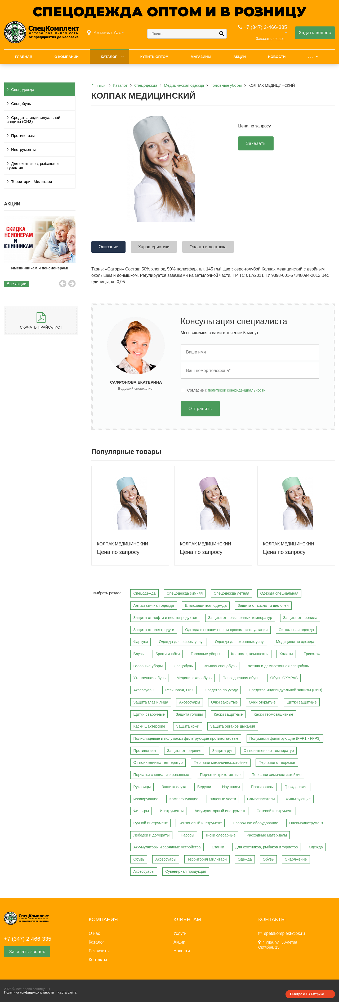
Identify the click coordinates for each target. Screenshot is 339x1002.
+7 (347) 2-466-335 (265, 27)
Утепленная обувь (149, 678)
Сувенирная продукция (185, 871)
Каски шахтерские (149, 726)
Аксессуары (143, 690)
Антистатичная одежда (153, 605)
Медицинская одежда (295, 642)
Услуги (179, 933)
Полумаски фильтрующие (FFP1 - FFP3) (285, 738)
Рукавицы (142, 787)
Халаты (286, 654)
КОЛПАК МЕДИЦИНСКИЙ (122, 544)
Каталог (109, 57)
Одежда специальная (279, 593)
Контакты (98, 960)
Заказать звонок (270, 38)
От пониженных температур (157, 762)
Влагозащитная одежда (206, 605)
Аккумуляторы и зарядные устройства (166, 847)
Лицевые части (222, 799)
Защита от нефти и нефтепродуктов (165, 617)
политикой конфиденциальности (237, 390)
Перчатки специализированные (161, 775)
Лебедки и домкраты (151, 835)
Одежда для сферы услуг (181, 642)
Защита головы (189, 714)
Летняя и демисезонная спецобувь (278, 666)
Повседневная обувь (240, 678)
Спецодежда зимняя (185, 593)
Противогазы (23, 136)
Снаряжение (296, 859)
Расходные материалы (267, 835)
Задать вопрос (315, 32)
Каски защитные (228, 714)
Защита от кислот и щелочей (263, 605)
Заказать (256, 143)
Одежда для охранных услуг (240, 642)
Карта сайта (66, 992)
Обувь (138, 859)
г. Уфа (116, 32)
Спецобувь (21, 104)
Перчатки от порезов (276, 762)
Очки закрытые (224, 702)
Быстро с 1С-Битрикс (307, 994)
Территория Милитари (31, 182)
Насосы (187, 835)
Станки (218, 847)
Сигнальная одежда (296, 630)
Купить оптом (154, 57)
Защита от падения (184, 750)
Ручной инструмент (150, 823)
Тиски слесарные (220, 835)
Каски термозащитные (273, 714)
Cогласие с (226, 390)
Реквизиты (99, 951)
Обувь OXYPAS (284, 678)
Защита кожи (187, 726)
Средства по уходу (221, 690)
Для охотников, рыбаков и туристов (33, 166)
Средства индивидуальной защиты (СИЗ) (33, 120)
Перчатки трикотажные (220, 775)
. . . (310, 57)
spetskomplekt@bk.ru (284, 933)
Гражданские (295, 787)
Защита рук (222, 750)
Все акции (16, 284)
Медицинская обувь (194, 678)
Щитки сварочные (149, 714)
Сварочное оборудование (255, 823)
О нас (94, 933)
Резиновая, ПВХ (179, 690)
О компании (66, 57)
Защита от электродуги (153, 630)
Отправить (200, 408)
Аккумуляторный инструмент (220, 811)
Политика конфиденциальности (29, 992)
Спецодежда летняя (231, 593)
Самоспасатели (261, 799)
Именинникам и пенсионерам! (43, 268)
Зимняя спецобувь (220, 666)
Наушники (231, 787)
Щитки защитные (302, 702)
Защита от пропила (300, 617)
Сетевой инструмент (275, 811)
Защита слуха (174, 787)
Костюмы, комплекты (250, 654)
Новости (277, 57)
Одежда (316, 847)
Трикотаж (312, 654)
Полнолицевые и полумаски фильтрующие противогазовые (185, 738)
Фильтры (141, 811)
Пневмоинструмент (306, 823)
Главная (23, 57)
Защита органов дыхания (232, 726)
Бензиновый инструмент (200, 823)
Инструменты (23, 150)
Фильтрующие (298, 799)
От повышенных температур (268, 750)
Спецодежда (22, 90)
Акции (239, 57)
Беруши (204, 787)
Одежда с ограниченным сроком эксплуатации (226, 630)
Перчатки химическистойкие (276, 775)
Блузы (138, 654)
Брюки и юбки (167, 654)
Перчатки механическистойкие (221, 762)
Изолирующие (145, 799)
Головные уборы (205, 654)
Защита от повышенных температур (240, 617)
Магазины (201, 57)
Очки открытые (262, 702)
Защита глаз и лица (150, 702)
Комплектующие (183, 799)
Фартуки (140, 642)
